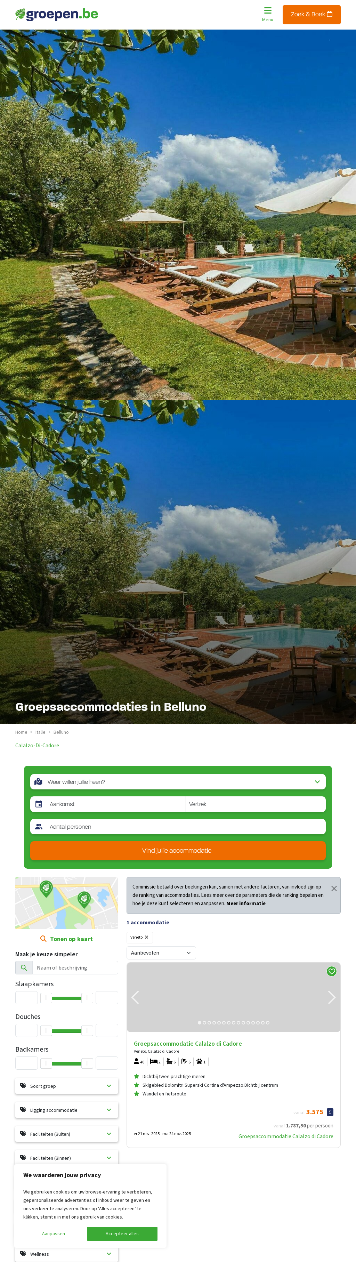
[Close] (334, 888)
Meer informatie (246, 903)
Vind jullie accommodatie (176, 851)
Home (21, 732)
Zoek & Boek (311, 14)
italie (40, 732)
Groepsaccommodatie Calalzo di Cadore (285, 1136)
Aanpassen (53, 1233)
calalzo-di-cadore (37, 745)
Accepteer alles (122, 1233)
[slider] (46, 1063)
